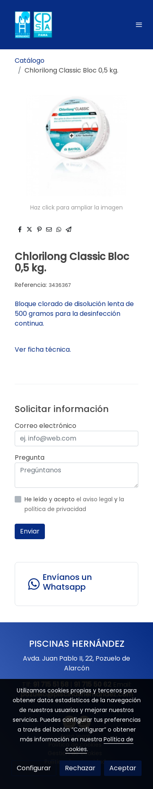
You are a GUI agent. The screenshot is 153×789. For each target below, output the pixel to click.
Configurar (34, 768)
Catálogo (29, 60)
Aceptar (122, 768)
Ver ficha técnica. (43, 349)
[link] (32, 24)
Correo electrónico (45, 425)
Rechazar (80, 768)
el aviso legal (95, 499)
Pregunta (29, 457)
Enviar (30, 531)
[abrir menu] (139, 24)
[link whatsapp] (76, 584)
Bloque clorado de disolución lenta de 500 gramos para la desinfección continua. (74, 313)
